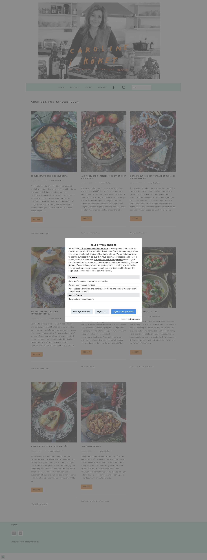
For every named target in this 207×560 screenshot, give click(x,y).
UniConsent (135, 319)
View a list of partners (126, 254)
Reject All (102, 312)
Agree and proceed (124, 312)
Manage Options (81, 312)
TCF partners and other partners (93, 248)
